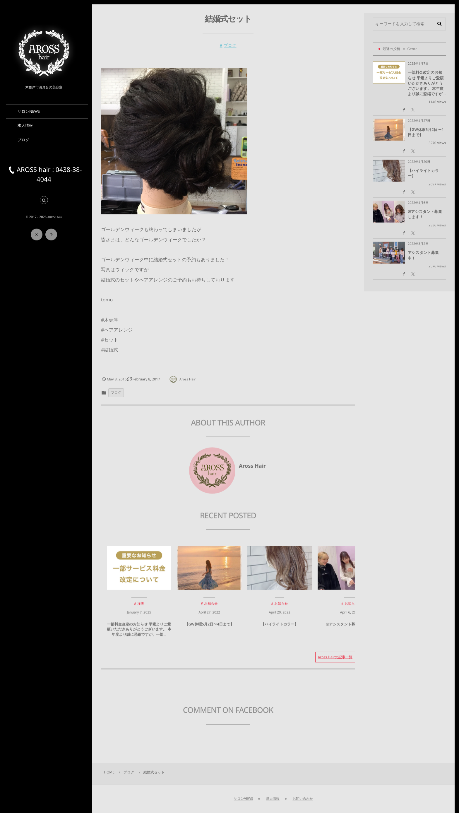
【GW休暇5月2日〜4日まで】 (209, 628)
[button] (43, 200)
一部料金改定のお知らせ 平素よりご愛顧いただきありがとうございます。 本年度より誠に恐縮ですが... (427, 83)
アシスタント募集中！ (423, 255)
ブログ (230, 45)
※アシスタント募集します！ (350, 628)
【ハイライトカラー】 (279, 628)
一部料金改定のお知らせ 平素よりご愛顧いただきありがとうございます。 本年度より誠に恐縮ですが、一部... (139, 633)
